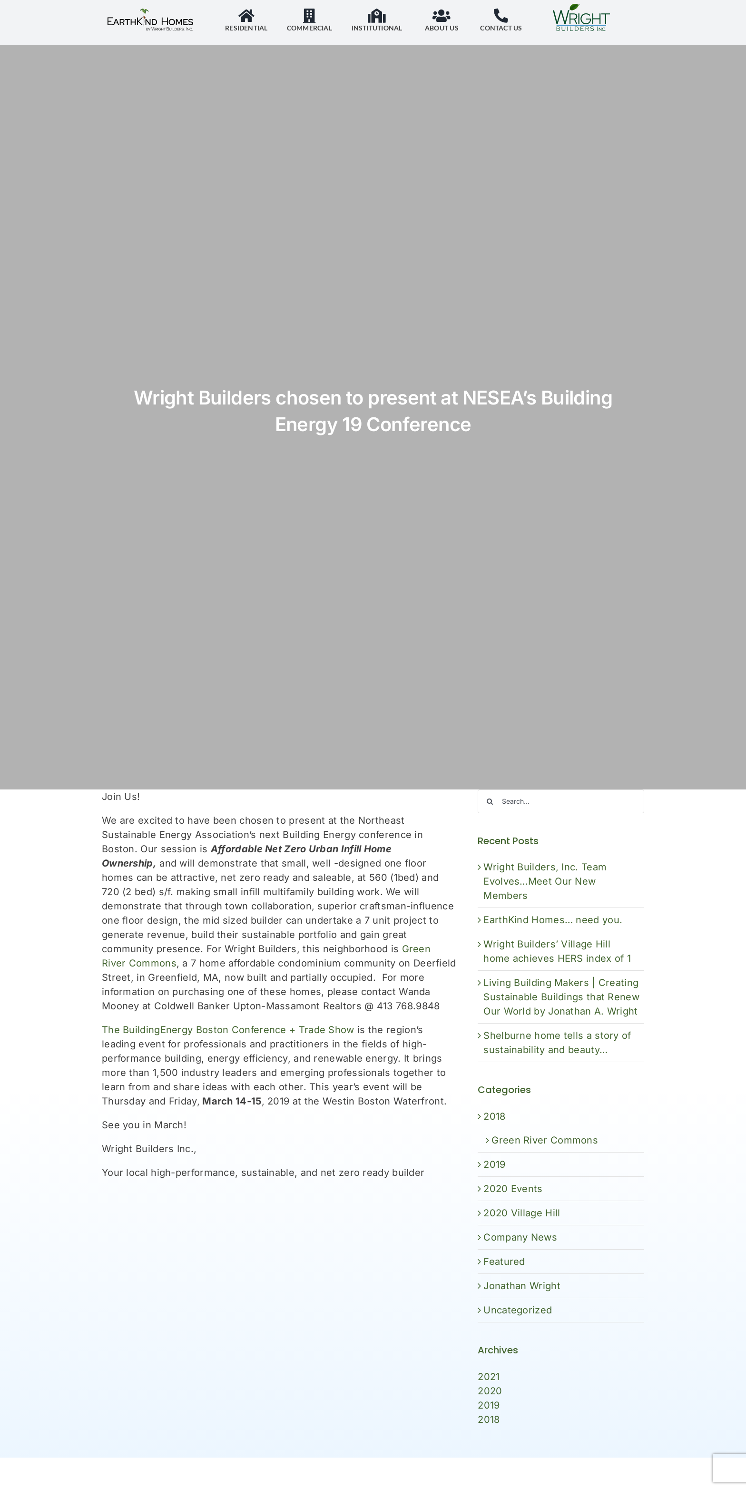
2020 (491, 1391)
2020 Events (514, 1188)
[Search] (491, 801)
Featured (505, 1261)
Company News (522, 1237)
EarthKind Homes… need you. (554, 920)
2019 (496, 1164)
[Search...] (562, 801)
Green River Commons (546, 1140)
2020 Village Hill (523, 1213)
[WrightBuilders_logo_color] (581, 8)
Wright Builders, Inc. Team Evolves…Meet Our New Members (546, 881)
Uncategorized (519, 1310)
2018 (496, 1116)
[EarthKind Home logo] (150, 13)
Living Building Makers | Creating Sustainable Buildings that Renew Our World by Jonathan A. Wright (563, 997)
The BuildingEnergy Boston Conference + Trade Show (228, 1029)
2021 (490, 1376)
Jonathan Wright (523, 1286)
